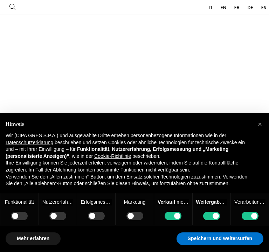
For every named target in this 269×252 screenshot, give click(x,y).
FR (237, 8)
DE (251, 8)
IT (211, 8)
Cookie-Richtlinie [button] (112, 156)
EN (224, 8)
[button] (259, 124)
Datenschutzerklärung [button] (29, 142)
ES (263, 8)
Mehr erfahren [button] (33, 238)
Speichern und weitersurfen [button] (220, 238)
